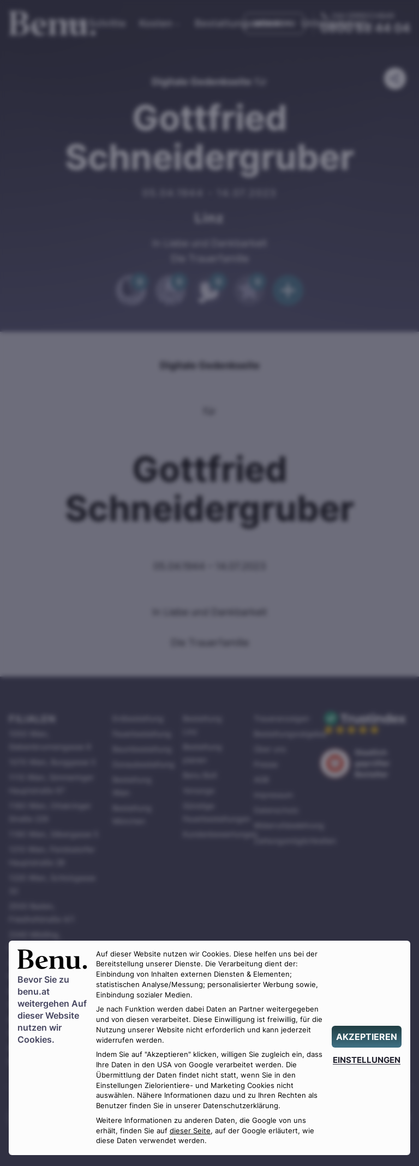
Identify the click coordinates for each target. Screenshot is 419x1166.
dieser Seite (190, 1131)
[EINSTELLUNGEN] (367, 1060)
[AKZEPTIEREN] (367, 1037)
